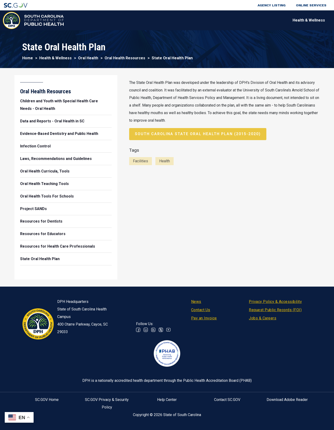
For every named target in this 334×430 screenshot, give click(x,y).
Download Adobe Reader (287, 399)
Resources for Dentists (41, 221)
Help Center (167, 399)
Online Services (311, 5)
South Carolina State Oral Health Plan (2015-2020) (198, 134)
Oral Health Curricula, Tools (45, 171)
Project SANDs (33, 208)
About (264, 20)
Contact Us (200, 310)
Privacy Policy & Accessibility (275, 301)
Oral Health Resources (125, 58)
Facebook (138, 330)
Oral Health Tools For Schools (47, 196)
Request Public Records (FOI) (275, 310)
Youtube (168, 330)
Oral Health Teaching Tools (44, 183)
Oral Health (88, 58)
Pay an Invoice (204, 318)
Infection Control (35, 146)
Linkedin (146, 330)
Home (27, 58)
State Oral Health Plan (40, 259)
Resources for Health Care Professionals (57, 246)
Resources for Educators (43, 234)
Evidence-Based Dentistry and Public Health (59, 133)
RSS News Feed (153, 330)
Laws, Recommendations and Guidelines (56, 158)
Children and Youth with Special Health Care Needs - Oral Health (59, 105)
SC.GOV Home (47, 399)
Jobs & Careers (262, 318)
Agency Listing (272, 5)
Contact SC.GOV (227, 399)
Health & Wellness (85, 20)
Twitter (161, 330)
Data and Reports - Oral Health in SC (52, 121)
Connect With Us (300, 20)
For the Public (184, 20)
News (196, 301)
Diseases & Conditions (137, 20)
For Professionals (228, 20)
